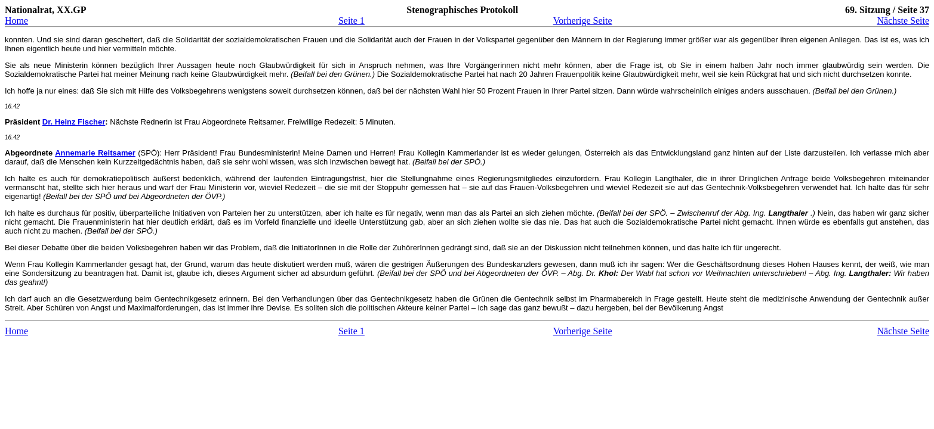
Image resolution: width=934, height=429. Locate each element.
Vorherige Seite (582, 20)
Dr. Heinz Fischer (73, 121)
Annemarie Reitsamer (95, 152)
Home (16, 20)
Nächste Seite (903, 20)
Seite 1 (351, 20)
